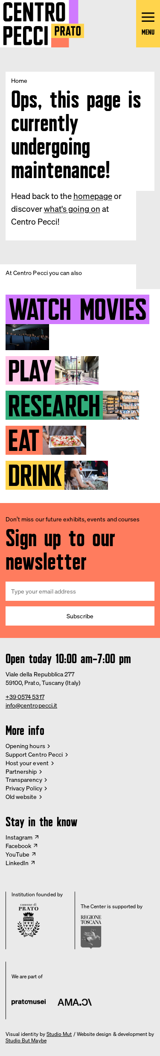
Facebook (19, 846)
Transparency (24, 779)
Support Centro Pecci (34, 754)
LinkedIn (17, 863)
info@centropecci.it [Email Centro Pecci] (31, 705)
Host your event (27, 763)
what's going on (72, 208)
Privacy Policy (24, 788)
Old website (21, 797)
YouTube (18, 854)
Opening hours (25, 746)
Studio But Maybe (26, 1041)
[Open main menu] (148, 23)
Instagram (19, 837)
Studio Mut (59, 1034)
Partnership (21, 771)
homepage (92, 196)
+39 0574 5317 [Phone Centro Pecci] (25, 697)
